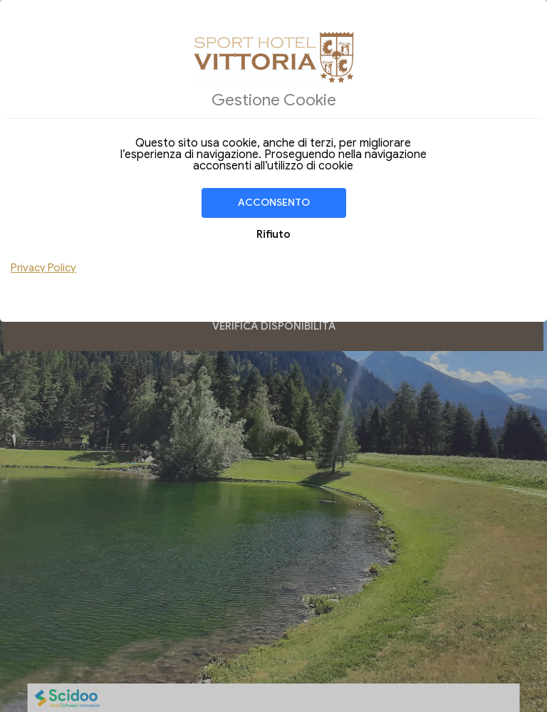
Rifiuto (273, 234)
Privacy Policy (43, 267)
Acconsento (274, 203)
